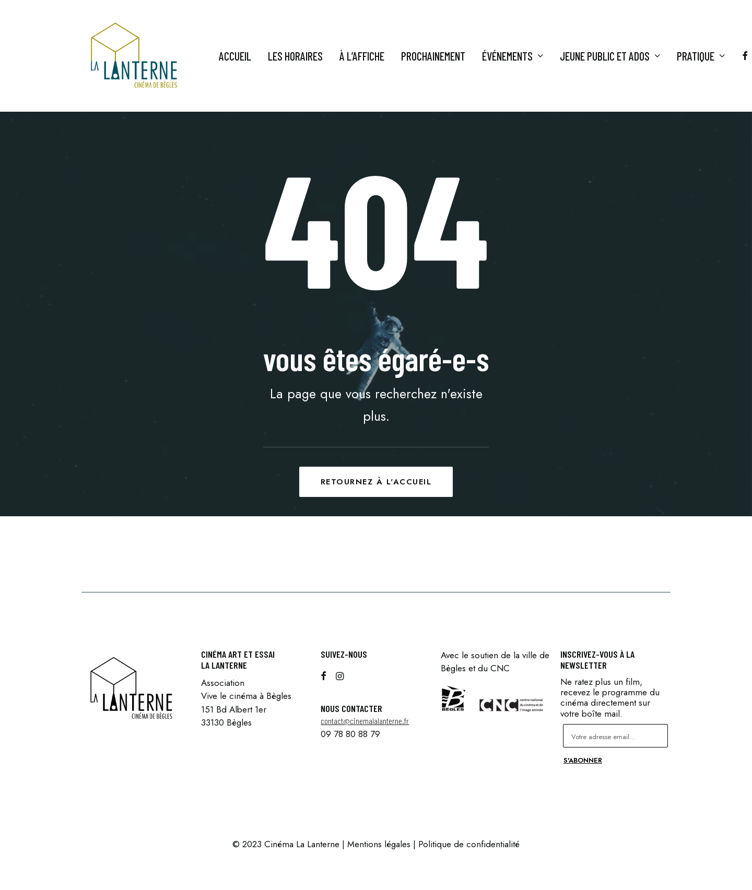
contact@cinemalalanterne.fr (365, 721)
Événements (512, 56)
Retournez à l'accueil (376, 482)
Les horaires (295, 56)
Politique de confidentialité (469, 844)
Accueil (235, 56)
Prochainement (433, 56)
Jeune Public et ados (610, 56)
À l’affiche (361, 56)
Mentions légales (378, 844)
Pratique (701, 56)
